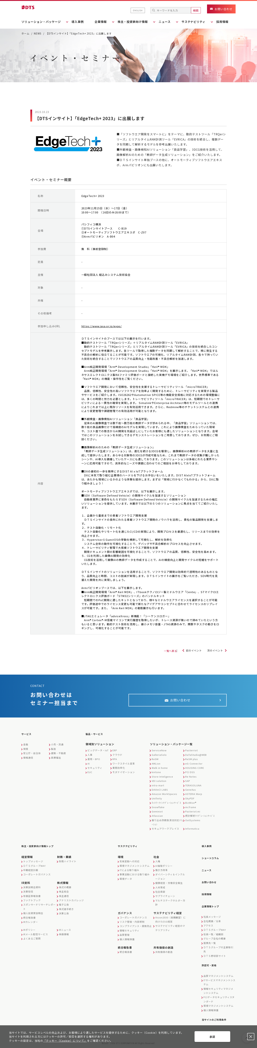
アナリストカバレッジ (71, 902)
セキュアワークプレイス (165, 832)
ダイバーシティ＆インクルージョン (170, 878)
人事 (89, 758)
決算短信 (28, 893)
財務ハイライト (67, 863)
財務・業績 (64, 859)
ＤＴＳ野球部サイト (214, 951)
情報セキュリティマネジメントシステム (218, 985)
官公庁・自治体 (32, 756)
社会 (156, 859)
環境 (121, 859)
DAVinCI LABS (160, 792)
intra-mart (158, 788)
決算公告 (64, 915)
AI (88, 766)
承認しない (250, 1036)
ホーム (25, 33)
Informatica (192, 832)
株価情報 (64, 936)
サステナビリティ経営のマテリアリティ (170, 930)
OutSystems (192, 823)
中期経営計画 (30, 872)
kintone (156, 775)
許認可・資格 (211, 961)
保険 (25, 752)
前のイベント (190, 651)
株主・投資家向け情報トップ (41, 848)
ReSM (155, 762)
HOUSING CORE (194, 771)
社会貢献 (160, 893)
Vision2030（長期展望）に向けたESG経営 (170, 921)
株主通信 (64, 897)
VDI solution (159, 784)
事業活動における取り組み (135, 876)
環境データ (126, 880)
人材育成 (160, 889)
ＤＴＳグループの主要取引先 (218, 945)
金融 (25, 747)
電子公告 (64, 906)
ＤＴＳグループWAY (34, 867)
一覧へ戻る (161, 651)
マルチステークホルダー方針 (170, 904)
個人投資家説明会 (33, 915)
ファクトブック (32, 902)
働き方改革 (161, 872)
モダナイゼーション (123, 775)
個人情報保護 (127, 941)
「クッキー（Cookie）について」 (65, 1040)
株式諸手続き (66, 911)
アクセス (208, 921)
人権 (157, 863)
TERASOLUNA (193, 788)
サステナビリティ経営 (167, 915)
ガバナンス (125, 915)
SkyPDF (190, 801)
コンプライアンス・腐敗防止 (136, 928)
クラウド (117, 758)
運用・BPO (93, 762)
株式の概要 (65, 889)
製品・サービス (96, 738)
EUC (89, 775)
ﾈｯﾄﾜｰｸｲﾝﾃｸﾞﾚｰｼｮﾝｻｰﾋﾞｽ (166, 805)
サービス (27, 738)
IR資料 (25, 884)
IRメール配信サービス (35, 936)
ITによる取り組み (129, 872)
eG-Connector (194, 766)
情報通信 (28, 760)
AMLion (156, 766)
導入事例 (79, 21)
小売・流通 (57, 747)
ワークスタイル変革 (123, 766)
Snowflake (158, 810)
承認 (212, 1037)
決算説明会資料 (32, 889)
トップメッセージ (33, 863)
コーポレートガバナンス (37, 876)
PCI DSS (190, 775)
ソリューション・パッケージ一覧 (171, 747)
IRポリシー (29, 931)
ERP (114, 753)
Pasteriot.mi (192, 814)
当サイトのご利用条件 (217, 1014)
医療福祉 (56, 760)
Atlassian (157, 818)
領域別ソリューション (100, 747)
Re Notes (191, 779)
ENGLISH (138, 10)
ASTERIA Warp (193, 797)
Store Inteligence (162, 779)
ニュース (208, 870)
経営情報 (27, 859)
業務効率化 (118, 771)
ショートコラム (212, 859)
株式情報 (63, 884)
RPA (114, 762)
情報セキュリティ (129, 932)
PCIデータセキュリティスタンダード (219, 994)
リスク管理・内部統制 (132, 923)
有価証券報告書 (32, 897)
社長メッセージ (212, 912)
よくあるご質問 (32, 940)
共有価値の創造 (163, 949)
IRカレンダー (30, 923)
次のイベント (214, 651)
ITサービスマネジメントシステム (219, 977)
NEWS (37, 33)
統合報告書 (29, 919)
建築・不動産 (58, 756)
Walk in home (160, 771)
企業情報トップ (212, 903)
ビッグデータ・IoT (98, 753)
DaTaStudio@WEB (196, 758)
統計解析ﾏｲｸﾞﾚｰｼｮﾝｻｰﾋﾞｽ (200, 818)
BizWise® (190, 805)
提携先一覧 (209, 939)
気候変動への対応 (130, 863)
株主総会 (64, 893)
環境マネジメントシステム (135, 867)
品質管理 (125, 936)
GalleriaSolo (159, 758)
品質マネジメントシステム (218, 970)
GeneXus (190, 792)
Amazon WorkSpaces (164, 797)
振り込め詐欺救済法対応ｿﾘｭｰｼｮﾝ (167, 825)
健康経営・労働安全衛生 (169, 885)
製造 (53, 752)
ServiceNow (159, 753)
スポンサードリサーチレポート (39, 908)
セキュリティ (94, 771)
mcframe (190, 810)
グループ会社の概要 (214, 934)
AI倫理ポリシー (164, 867)
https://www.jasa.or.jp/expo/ (101, 326)
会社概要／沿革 (212, 917)
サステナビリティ (130, 848)
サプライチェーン (165, 898)
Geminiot (157, 814)
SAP (187, 784)
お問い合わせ (211, 881)
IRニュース (65, 931)
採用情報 (229, 21)
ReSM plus (191, 762)
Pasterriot (191, 753)
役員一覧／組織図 (213, 930)
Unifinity (157, 801)
